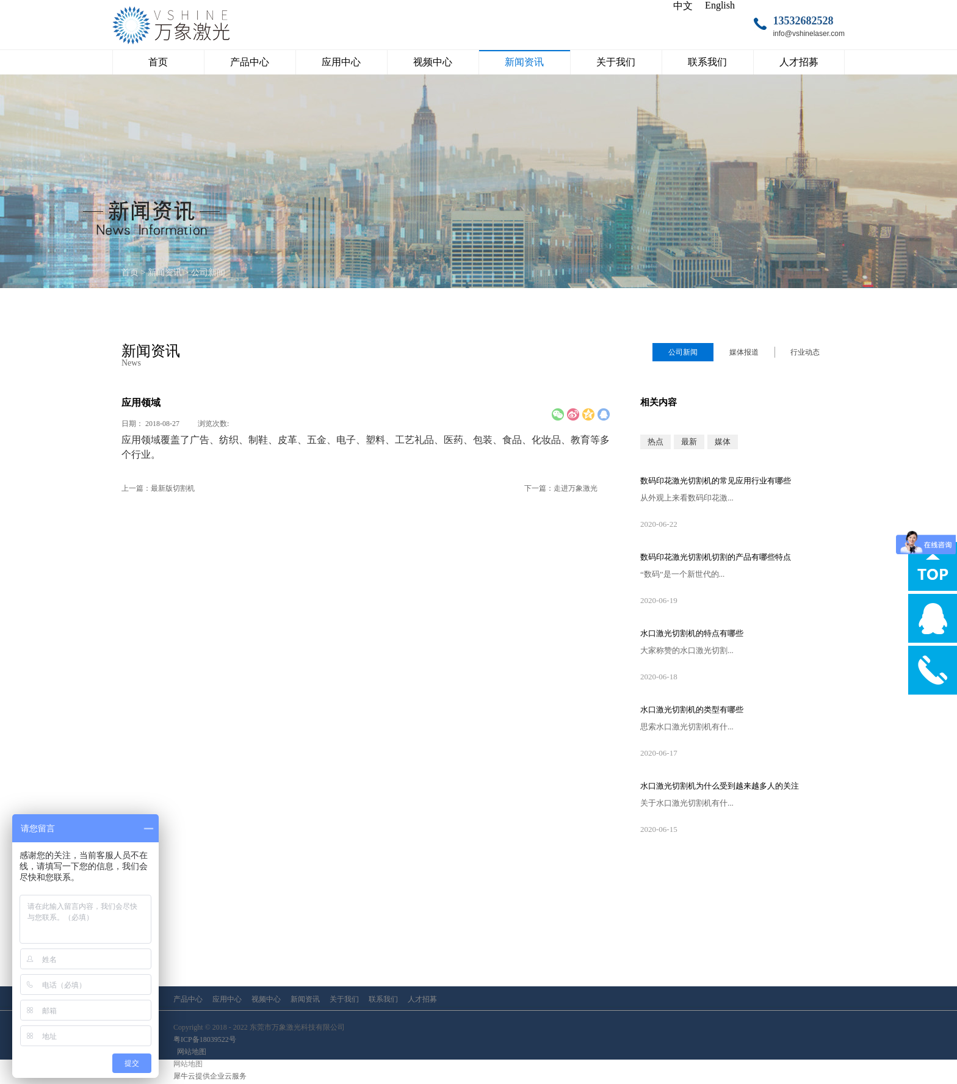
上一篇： (158, 488)
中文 (683, 6)
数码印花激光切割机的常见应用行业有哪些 (715, 481)
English (720, 5)
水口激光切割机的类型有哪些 (691, 710)
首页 (158, 62)
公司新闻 (208, 272)
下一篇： (561, 488)
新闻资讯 (165, 272)
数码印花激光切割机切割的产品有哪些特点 (715, 557)
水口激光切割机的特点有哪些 (691, 633)
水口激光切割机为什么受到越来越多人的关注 (719, 786)
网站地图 (189, 1051)
